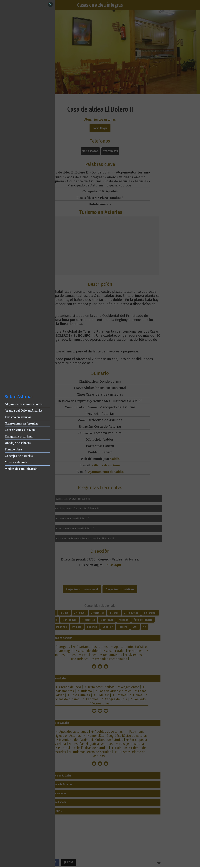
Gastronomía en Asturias (21, 423)
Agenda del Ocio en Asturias (23, 410)
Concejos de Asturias (19, 455)
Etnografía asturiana (18, 436)
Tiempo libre (13, 449)
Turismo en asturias (18, 417)
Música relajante (16, 462)
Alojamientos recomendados (23, 404)
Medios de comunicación (21, 468)
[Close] (50, 4)
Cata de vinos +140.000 (20, 430)
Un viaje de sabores (18, 443)
